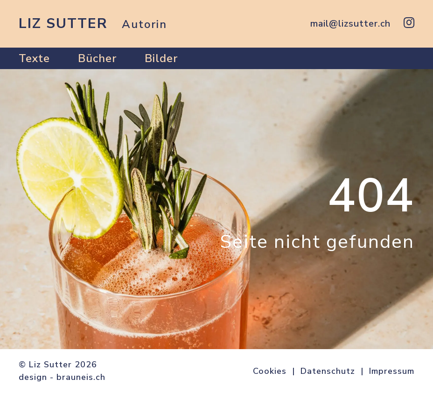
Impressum (391, 371)
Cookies (269, 371)
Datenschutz (327, 371)
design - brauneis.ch (62, 377)
